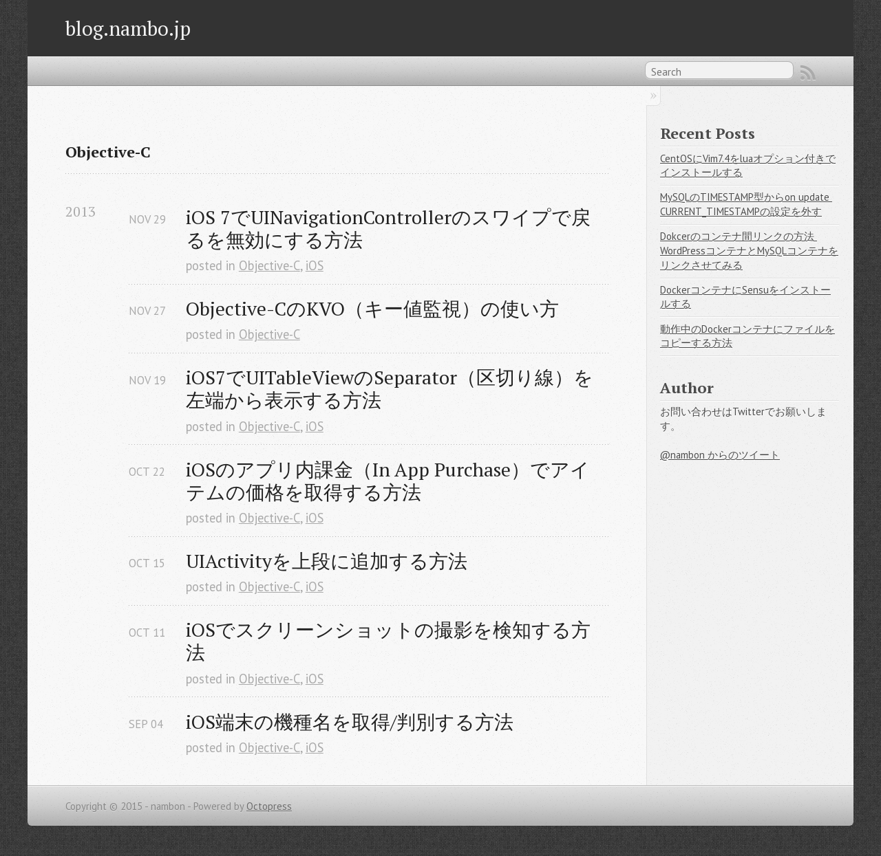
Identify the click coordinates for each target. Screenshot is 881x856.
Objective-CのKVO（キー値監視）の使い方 (372, 308)
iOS (314, 265)
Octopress (269, 806)
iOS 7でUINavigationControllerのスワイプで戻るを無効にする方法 (388, 228)
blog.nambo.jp (128, 28)
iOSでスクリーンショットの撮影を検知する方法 (388, 640)
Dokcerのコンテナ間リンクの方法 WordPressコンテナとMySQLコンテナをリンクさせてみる (749, 250)
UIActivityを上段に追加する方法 (326, 560)
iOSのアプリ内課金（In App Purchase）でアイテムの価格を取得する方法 (388, 480)
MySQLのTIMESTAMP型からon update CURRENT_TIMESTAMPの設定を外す (746, 204)
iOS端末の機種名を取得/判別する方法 (349, 721)
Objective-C (269, 265)
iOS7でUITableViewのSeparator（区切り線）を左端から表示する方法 (389, 388)
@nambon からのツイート (720, 454)
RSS (808, 72)
